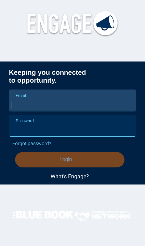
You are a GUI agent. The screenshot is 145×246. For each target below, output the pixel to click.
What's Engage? (70, 177)
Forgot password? (31, 143)
